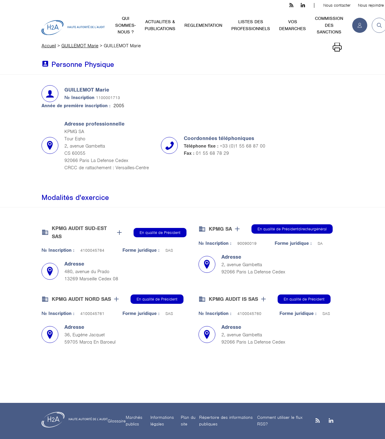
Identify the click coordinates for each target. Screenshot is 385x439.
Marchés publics (134, 421)
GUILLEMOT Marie (79, 46)
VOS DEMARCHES (292, 25)
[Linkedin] (331, 421)
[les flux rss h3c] (291, 5)
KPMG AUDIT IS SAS (233, 299)
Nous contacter (336, 5)
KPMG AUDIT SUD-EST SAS (79, 232)
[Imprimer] (337, 47)
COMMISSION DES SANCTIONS (329, 25)
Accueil (49, 46)
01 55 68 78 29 (212, 153)
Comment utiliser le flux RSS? (280, 421)
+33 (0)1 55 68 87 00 (242, 146)
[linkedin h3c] (303, 5)
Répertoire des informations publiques (226, 421)
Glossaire (117, 421)
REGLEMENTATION (203, 25)
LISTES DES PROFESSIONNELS (250, 25)
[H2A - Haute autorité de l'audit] (73, 27)
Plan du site (188, 421)
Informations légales (162, 421)
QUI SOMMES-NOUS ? (125, 25)
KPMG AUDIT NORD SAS (81, 299)
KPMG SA (220, 229)
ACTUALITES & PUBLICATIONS (160, 25)
